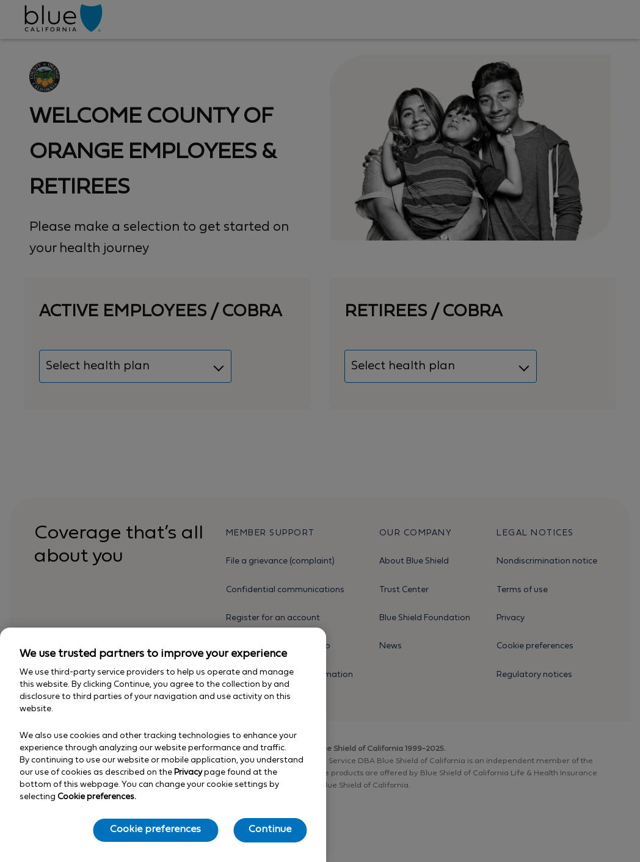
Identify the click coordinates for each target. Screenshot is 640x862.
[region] (163, 745)
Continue (270, 829)
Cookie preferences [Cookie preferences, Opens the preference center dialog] (155, 829)
